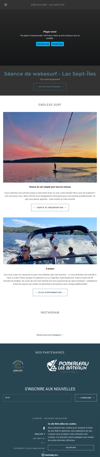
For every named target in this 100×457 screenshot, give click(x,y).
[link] (48, 5)
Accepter (71, 448)
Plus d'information (50, 292)
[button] (5, 4)
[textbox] (37, 397)
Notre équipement (50, 87)
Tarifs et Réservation (50, 207)
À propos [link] (37, 418)
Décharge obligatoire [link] (55, 418)
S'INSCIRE (86, 398)
